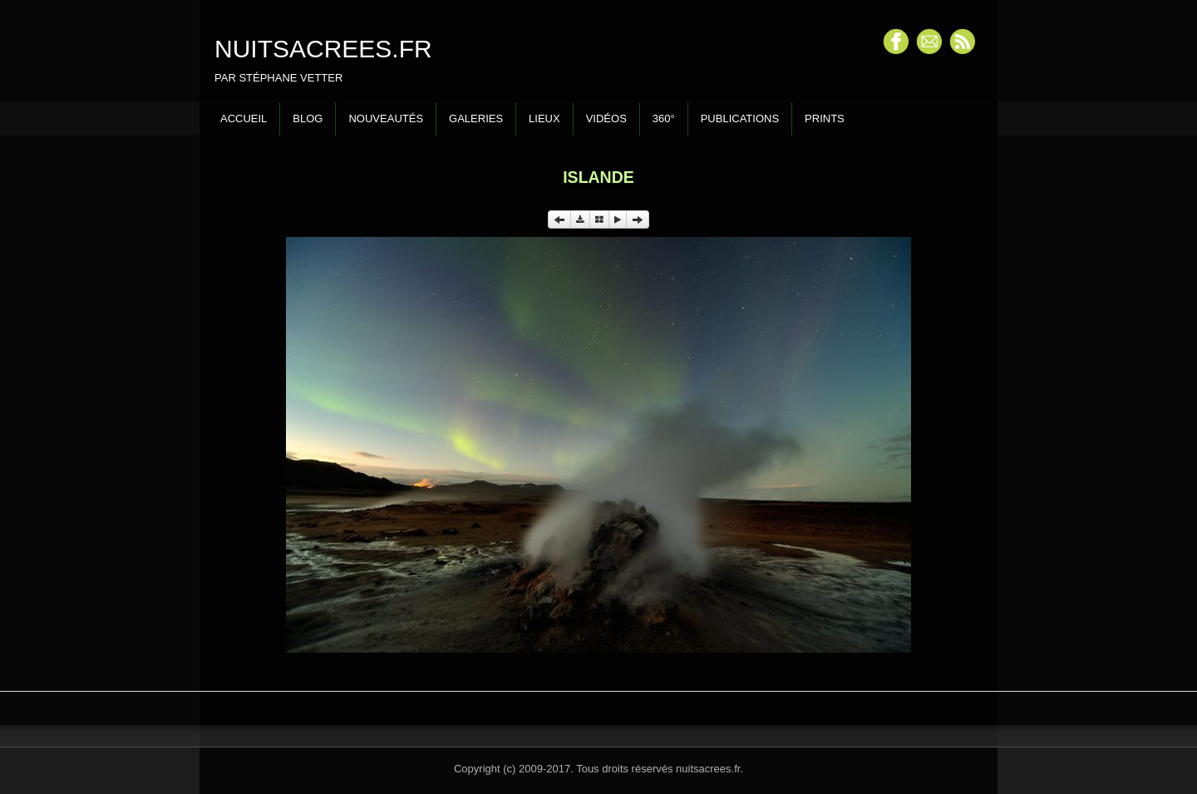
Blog (308, 118)
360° (664, 118)
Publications (740, 118)
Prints (825, 118)
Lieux (544, 118)
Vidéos (606, 118)
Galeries (476, 118)
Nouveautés (385, 118)
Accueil (243, 118)
